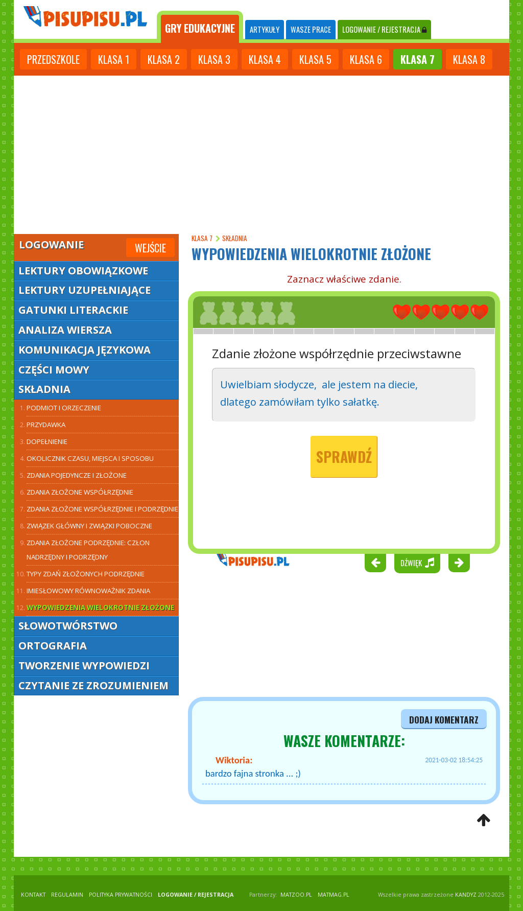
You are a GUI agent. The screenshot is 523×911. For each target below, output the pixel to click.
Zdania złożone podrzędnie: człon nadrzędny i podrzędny (88, 550)
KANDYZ (466, 894)
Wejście (150, 247)
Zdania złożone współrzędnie (80, 492)
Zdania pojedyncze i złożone (77, 475)
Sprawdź (344, 456)
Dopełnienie (47, 441)
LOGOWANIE (384, 29)
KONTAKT (33, 894)
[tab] (200, 27)
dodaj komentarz (444, 719)
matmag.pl (333, 894)
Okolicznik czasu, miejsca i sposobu (90, 458)
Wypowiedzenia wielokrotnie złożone (100, 607)
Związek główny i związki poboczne (89, 525)
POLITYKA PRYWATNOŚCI (120, 894)
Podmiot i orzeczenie (64, 407)
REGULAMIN (67, 894)
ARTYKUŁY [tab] (264, 29)
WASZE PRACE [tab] (311, 29)
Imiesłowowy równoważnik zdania (88, 590)
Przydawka (46, 424)
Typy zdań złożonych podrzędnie (86, 573)
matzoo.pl (296, 894)
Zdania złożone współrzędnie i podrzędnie (102, 508)
